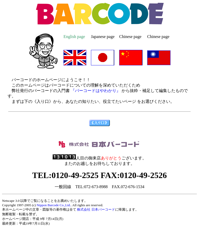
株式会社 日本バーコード (96, 209)
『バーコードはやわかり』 (95, 90)
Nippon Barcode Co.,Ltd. (54, 205)
